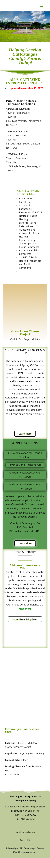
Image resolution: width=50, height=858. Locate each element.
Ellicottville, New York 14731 (25, 810)
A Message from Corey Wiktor (25, 566)
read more (25, 608)
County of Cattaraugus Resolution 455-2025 (30, 209)
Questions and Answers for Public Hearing (29, 233)
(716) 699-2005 (29, 814)
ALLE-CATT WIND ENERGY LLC (29, 192)
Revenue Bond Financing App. (25, 464)
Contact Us (25, 840)
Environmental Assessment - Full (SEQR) (25, 474)
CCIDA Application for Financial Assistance (25, 455)
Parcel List (25, 202)
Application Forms (25, 832)
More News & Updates (25, 619)
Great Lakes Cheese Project (25, 333)
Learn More (25, 433)
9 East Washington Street (32, 806)
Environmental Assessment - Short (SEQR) (25, 486)
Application (25, 198)
